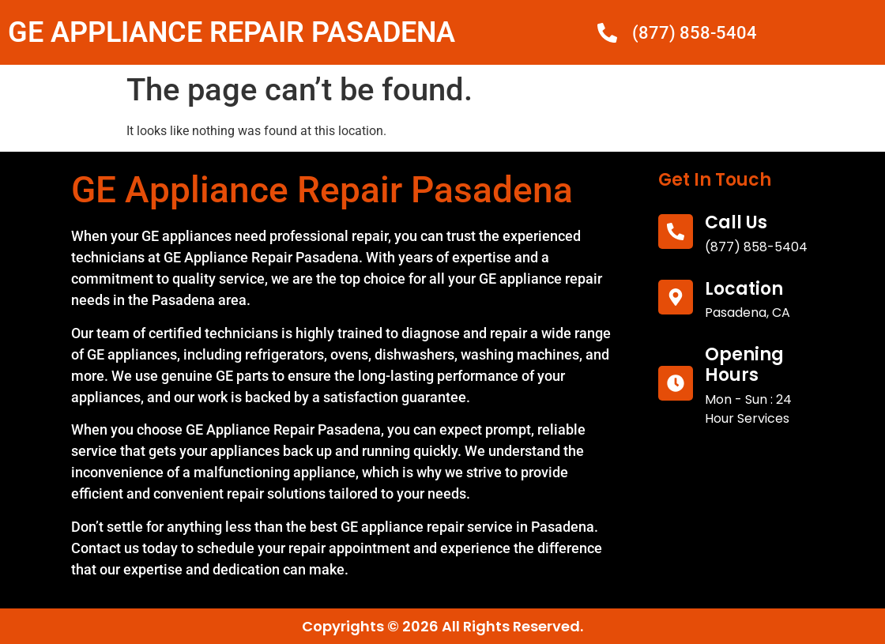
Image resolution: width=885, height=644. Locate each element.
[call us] (675, 231)
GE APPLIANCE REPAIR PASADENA (231, 32)
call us (736, 222)
